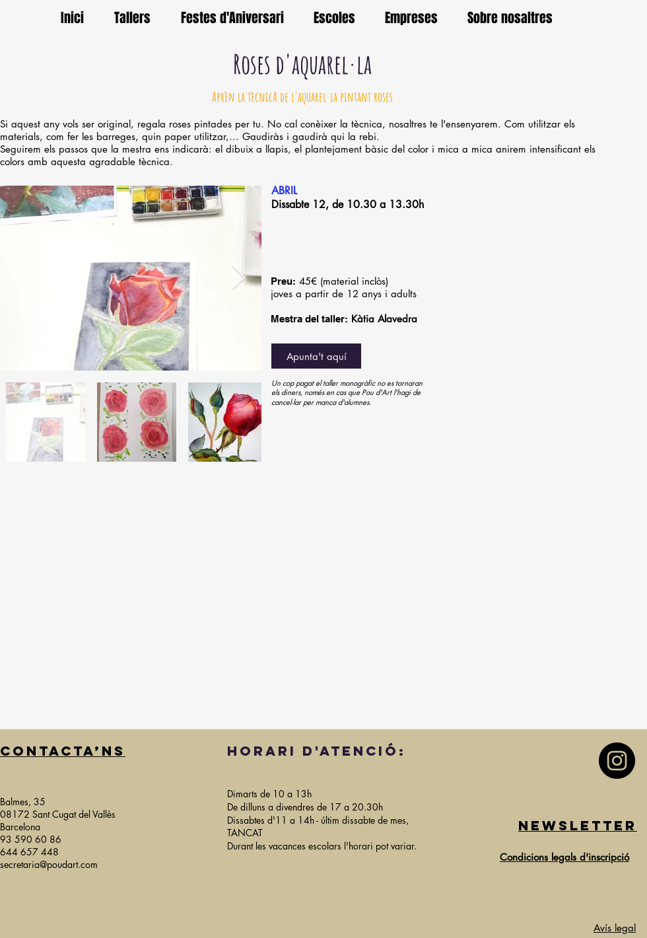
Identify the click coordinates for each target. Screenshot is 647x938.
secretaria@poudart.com (49, 864)
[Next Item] (238, 278)
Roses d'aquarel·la (302, 64)
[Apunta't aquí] (316, 356)
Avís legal (615, 927)
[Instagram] (617, 760)
